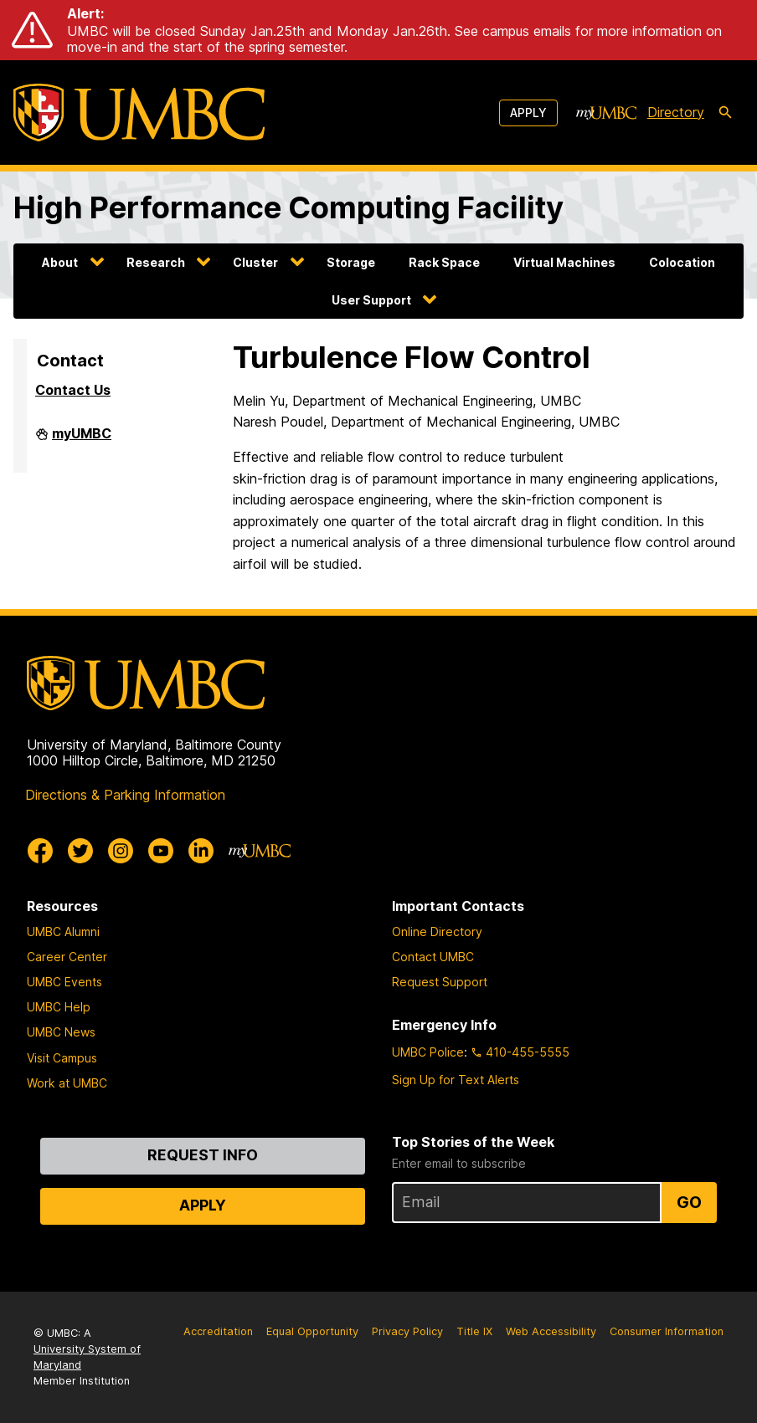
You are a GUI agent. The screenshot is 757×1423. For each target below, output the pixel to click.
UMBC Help (58, 1007)
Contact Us (73, 389)
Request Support (439, 982)
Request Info (202, 1155)
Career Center (67, 957)
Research (155, 262)
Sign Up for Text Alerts (455, 1079)
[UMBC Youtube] (160, 850)
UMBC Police (428, 1052)
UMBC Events (64, 982)
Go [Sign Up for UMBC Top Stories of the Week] (689, 1202)
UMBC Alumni (63, 931)
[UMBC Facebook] (40, 850)
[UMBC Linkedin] (201, 850)
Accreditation (218, 1331)
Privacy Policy (407, 1331)
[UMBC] (139, 112)
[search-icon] (725, 113)
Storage (351, 262)
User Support (371, 300)
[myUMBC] (606, 113)
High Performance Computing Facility (288, 207)
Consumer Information (667, 1331)
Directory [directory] (675, 112)
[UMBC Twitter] (80, 850)
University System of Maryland (87, 1357)
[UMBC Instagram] (120, 850)
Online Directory (437, 931)
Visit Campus (62, 1058)
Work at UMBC (67, 1083)
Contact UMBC (433, 957)
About (60, 262)
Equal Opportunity (312, 1331)
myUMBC (81, 440)
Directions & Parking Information (125, 794)
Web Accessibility (551, 1331)
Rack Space (444, 262)
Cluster (255, 262)
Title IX (474, 1331)
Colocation (682, 262)
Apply (528, 112)
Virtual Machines (564, 262)
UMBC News (61, 1032)
